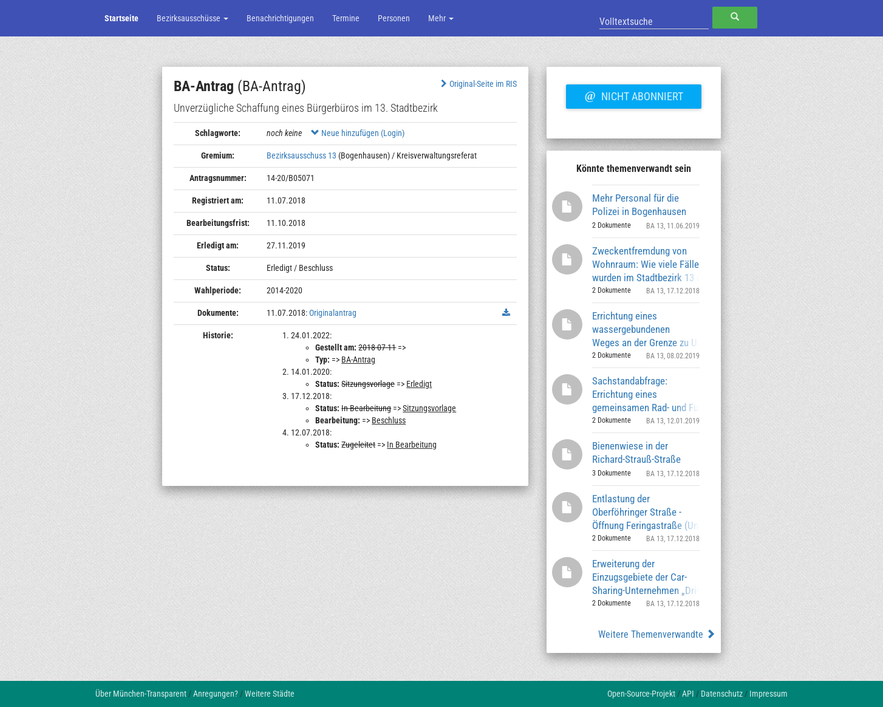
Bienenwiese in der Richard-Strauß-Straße (636, 452)
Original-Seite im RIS (477, 84)
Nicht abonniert (633, 95)
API (688, 693)
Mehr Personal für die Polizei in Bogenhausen (639, 204)
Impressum (768, 693)
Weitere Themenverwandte (656, 634)
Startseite (121, 18)
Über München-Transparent (140, 693)
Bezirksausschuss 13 (301, 155)
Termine (346, 18)
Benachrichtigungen (280, 18)
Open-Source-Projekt (641, 693)
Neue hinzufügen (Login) (357, 133)
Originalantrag (332, 313)
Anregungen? (215, 693)
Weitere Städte (270, 693)
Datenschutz (722, 693)
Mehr (441, 18)
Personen (394, 18)
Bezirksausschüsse (192, 18)
